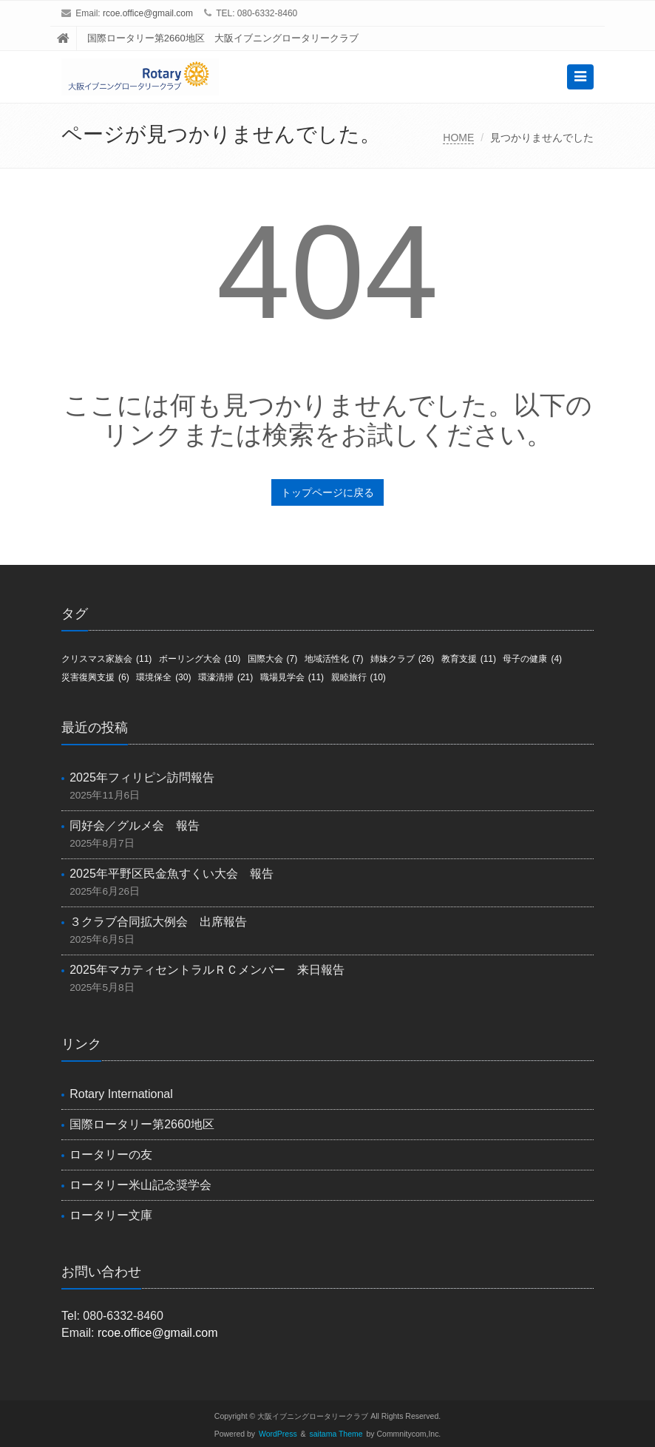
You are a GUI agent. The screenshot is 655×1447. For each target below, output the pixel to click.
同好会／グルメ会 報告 (134, 825)
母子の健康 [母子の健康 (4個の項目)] (532, 659)
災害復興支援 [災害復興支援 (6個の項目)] (95, 677)
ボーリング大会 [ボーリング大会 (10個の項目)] (199, 659)
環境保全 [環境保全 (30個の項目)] (163, 677)
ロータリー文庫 (110, 1215)
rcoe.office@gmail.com (148, 13)
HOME (458, 137)
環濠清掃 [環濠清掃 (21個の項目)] (225, 677)
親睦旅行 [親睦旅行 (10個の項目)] (358, 677)
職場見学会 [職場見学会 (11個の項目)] (292, 677)
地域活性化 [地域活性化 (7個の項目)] (334, 659)
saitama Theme (336, 1434)
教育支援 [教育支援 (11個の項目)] (468, 659)
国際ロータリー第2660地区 (141, 1124)
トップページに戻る (327, 492)
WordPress (278, 1434)
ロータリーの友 (110, 1154)
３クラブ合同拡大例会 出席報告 (158, 921)
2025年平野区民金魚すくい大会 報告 (171, 873)
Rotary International (121, 1094)
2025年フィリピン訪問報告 (141, 777)
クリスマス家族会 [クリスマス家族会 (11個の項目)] (106, 659)
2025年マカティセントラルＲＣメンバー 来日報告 (207, 969)
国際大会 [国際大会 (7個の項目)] (273, 659)
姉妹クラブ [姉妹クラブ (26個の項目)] (402, 659)
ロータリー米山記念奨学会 (140, 1185)
